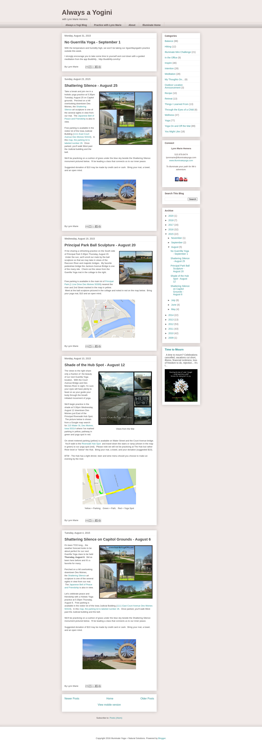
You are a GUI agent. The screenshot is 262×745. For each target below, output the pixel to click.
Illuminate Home (152, 25)
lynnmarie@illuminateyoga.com (181, 157)
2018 (171, 220)
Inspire (168, 63)
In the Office (171, 57)
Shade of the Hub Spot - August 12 (94, 365)
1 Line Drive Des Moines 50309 (85, 284)
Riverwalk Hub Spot (91, 443)
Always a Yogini (87, 12)
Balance (169, 41)
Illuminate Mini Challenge (178, 52)
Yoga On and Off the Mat (177, 126)
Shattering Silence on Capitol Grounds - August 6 (107, 539)
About (132, 25)
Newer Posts (71, 698)
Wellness (169, 115)
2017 (171, 224)
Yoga (167, 120)
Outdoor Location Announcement (174, 86)
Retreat (168, 98)
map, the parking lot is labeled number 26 (99, 609)
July (173, 300)
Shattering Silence (77, 575)
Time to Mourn (174, 349)
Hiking (168, 46)
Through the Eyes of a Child (179, 109)
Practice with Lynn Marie (107, 25)
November (176, 238)
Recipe (168, 93)
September (177, 242)
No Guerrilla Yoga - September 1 (92, 42)
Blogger (162, 738)
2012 (171, 324)
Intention (169, 68)
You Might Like (172, 131)
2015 (171, 234)
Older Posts (147, 698)
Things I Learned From (176, 104)
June (174, 304)
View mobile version (109, 704)
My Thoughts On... (174, 79)
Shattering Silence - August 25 (90, 85)
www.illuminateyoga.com (181, 160)
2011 (171, 328)
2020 (171, 215)
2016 (171, 229)
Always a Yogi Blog (76, 25)
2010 (171, 333)
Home (109, 698)
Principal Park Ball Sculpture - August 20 (100, 245)
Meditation (170, 74)
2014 (171, 315)
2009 (171, 337)
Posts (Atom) (116, 718)
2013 (171, 319)
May (173, 309)
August (175, 247)
